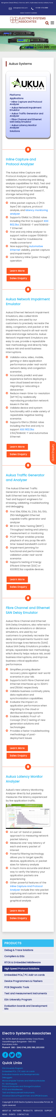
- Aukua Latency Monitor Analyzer (23, 126)
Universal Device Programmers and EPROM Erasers (25, 1095)
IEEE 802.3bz (27, 429)
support (48, 1110)
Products (28, 1110)
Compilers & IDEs (14, 956)
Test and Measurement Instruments (18, 1092)
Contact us (23, 1114)
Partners (17, 1110)
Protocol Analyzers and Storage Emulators (21, 1086)
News (4, 1114)
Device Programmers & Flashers (23, 981)
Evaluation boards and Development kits (25, 1007)
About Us (6, 1110)
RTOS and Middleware (12, 1089)
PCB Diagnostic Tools (16, 987)
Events (12, 1114)
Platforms (15, 94)
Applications (16, 98)
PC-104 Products (9, 1084)
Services (38, 1110)
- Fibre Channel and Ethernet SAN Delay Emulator (26, 120)
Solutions (15, 131)
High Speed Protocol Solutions (21, 968)
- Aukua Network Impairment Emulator (26, 109)
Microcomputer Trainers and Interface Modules (23, 1080)
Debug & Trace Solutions (18, 950)
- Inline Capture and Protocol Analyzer (26, 103)
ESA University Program (18, 999)
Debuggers (7, 1077)
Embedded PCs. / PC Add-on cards (18, 1071)
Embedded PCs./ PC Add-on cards (24, 975)
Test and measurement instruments (25, 993)
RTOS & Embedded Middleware (22, 962)
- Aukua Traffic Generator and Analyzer (26, 114)
